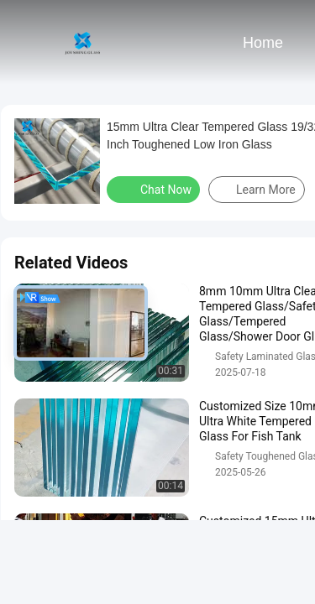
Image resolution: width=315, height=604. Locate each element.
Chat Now (155, 188)
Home (263, 42)
